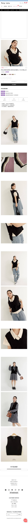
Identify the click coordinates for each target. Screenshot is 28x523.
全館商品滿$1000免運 (9, 93)
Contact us (14, 499)
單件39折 (7, 91)
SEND (19, 514)
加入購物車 (14, 84)
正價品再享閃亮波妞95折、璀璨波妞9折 (12, 95)
